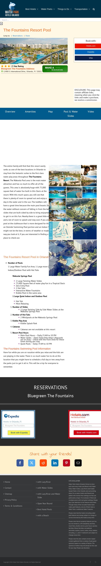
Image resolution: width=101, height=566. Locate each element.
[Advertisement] (50, 139)
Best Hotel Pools (44, 509)
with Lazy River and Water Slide (48, 496)
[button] (94, 8)
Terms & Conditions (13, 506)
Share (27, 36)
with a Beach (43, 515)
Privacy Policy (11, 499)
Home (7, 482)
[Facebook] (21, 463)
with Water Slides (45, 488)
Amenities (30, 111)
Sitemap (8, 494)
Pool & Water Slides (71, 114)
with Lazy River (44, 482)
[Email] (79, 463)
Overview (10, 111)
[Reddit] (44, 463)
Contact (8, 488)
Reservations (18, 36)
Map (50, 111)
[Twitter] (33, 463)
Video (91, 111)
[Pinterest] (67, 463)
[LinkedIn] (56, 463)
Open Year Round (44, 503)
